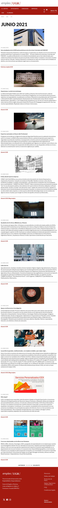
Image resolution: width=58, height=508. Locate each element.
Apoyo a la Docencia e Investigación (11, 308)
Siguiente (36, 465)
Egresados (25, 8)
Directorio (47, 473)
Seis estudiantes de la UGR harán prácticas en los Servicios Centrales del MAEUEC (24, 50)
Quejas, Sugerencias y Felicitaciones (49, 484)
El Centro (5, 8)
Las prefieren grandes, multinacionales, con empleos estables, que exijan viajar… (24, 351)
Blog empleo (11, 198)
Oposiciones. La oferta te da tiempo (11, 91)
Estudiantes (15, 8)
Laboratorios (4, 265)
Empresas (34, 8)
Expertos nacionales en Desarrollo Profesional (14, 134)
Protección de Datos (48, 479)
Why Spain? (4, 397)
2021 (7, 16)
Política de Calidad (49, 476)
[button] (44, 10)
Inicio (2, 16)
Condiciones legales (49, 490)
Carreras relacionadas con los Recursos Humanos (15, 441)
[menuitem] (4, 9)
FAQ (45, 487)
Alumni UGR (4, 109)
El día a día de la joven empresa (9, 176)
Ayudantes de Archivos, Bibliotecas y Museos (14, 222)
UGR (3, 12)
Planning (10, 12)
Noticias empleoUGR (7, 67)
